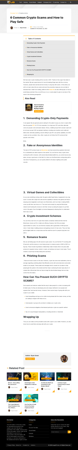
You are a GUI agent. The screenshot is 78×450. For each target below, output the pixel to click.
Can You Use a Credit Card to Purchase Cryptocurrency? (30, 406)
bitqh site (51, 89)
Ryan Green (23, 27)
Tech (20, 2)
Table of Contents (34, 39)
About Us (18, 445)
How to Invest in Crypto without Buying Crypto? (39, 106)
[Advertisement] (14, 58)
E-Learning (56, 2)
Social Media (32, 2)
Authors (33, 445)
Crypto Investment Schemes (34, 56)
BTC (33, 125)
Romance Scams (31, 61)
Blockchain (45, 150)
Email (30, 424)
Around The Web (33, 427)
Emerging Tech (47, 2)
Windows (31, 436)
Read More (38, 111)
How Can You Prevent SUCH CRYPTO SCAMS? (39, 70)
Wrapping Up (30, 74)
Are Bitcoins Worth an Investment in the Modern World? (47, 384)
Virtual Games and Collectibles (35, 52)
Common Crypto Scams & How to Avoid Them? (64, 384)
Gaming (26, 2)
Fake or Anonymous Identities (34, 47)
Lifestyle (31, 433)
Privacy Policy (11, 445)
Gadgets (40, 2)
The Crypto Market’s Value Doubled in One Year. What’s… (14, 406)
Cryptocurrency (13, 378)
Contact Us (63, 2)
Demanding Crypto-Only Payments (36, 43)
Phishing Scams (31, 65)
